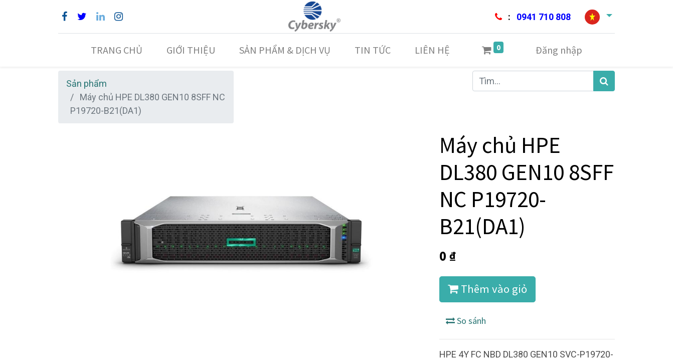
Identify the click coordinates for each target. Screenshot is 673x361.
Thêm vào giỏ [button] (487, 289)
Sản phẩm (86, 83)
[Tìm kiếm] (604, 81)
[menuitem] (116, 50)
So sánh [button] (466, 320)
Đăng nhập (559, 50)
